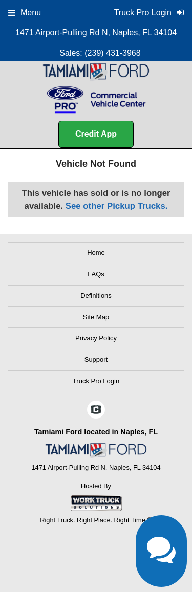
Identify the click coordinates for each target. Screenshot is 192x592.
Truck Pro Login (96, 381)
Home (96, 252)
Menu (24, 12)
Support (96, 359)
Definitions (96, 295)
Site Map (96, 317)
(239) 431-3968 (112, 53)
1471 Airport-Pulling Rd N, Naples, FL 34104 (96, 32)
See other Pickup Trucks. (117, 206)
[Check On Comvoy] (96, 410)
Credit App (96, 133)
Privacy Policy (96, 338)
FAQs (96, 274)
